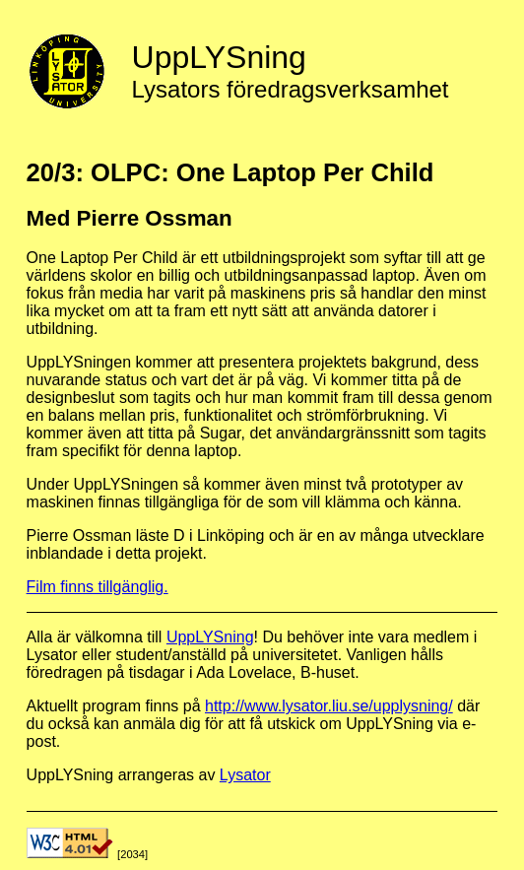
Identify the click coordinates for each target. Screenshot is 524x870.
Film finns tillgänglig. (97, 586)
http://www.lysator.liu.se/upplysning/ (329, 706)
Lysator (245, 775)
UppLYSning (210, 637)
